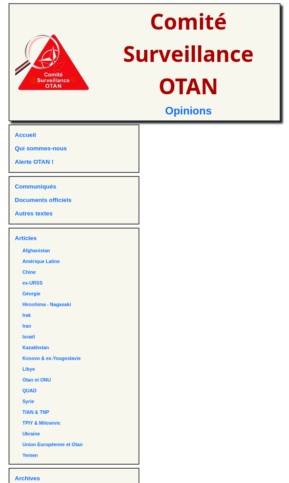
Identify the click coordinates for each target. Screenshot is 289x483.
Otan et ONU (36, 379)
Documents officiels (43, 200)
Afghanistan (36, 250)
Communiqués (35, 186)
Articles (26, 238)
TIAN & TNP (35, 412)
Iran (26, 326)
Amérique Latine (41, 261)
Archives (27, 478)
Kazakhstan (35, 347)
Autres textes (33, 213)
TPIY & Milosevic (41, 423)
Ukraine (31, 433)
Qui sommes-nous (41, 148)
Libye (28, 369)
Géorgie (31, 293)
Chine (29, 272)
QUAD (29, 390)
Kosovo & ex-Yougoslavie (51, 358)
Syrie (28, 401)
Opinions (188, 111)
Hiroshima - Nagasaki (46, 304)
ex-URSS (32, 282)
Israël (28, 336)
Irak (26, 315)
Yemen (30, 455)
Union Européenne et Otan (52, 444)
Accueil (25, 135)
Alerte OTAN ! (34, 161)
